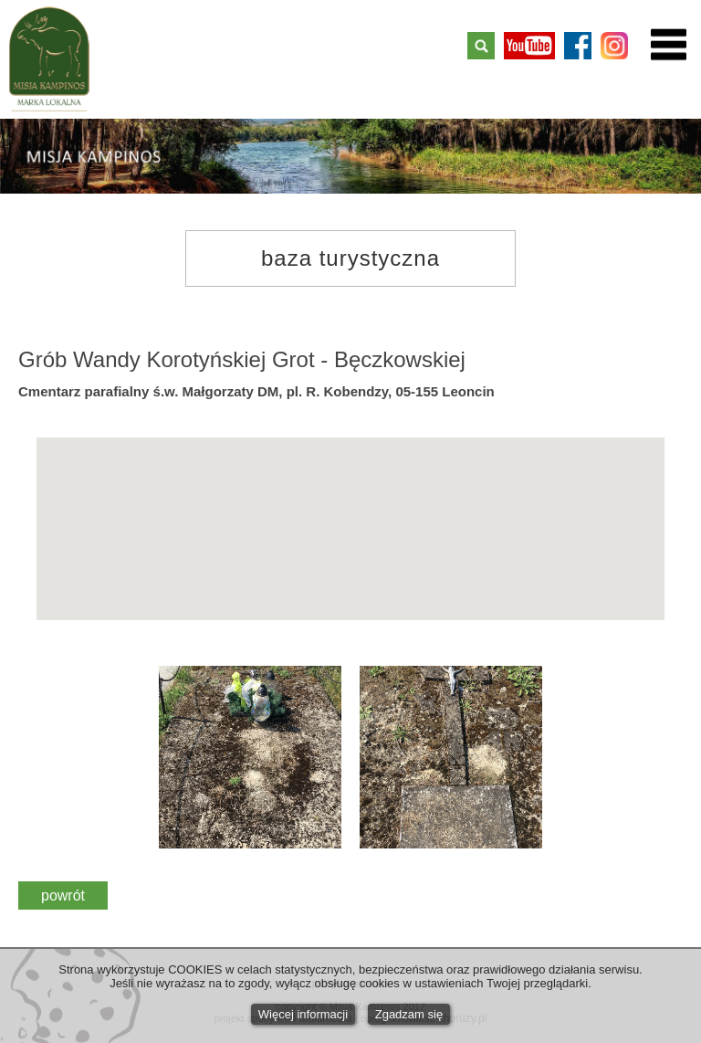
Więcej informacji (303, 1014)
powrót (63, 895)
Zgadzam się (409, 1014)
